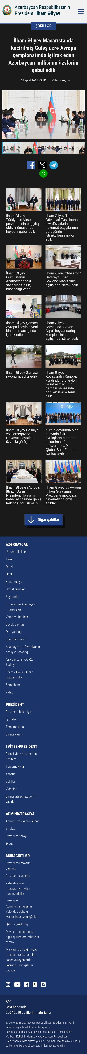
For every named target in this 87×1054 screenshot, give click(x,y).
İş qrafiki (11, 719)
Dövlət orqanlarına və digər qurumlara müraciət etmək (22, 937)
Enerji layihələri (16, 639)
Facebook (26, 984)
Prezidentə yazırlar (18, 876)
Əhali (9, 574)
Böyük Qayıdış (15, 624)
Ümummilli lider (16, 552)
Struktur (11, 828)
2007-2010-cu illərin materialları (29, 1012)
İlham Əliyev (47, 13)
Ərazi (9, 567)
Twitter (35, 984)
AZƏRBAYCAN (17, 544)
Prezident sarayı (16, 836)
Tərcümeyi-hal (15, 727)
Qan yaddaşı (14, 632)
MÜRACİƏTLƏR (18, 855)
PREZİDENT (15, 704)
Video (9, 692)
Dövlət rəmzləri (15, 589)
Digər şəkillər (48, 519)
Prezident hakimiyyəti (20, 712)
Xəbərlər (11, 774)
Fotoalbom (13, 685)
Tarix (9, 559)
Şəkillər (10, 781)
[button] (82, 114)
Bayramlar (12, 597)
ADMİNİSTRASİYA (20, 814)
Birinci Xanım (14, 734)
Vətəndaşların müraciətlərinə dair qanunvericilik (18, 888)
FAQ (9, 1001)
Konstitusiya (14, 582)
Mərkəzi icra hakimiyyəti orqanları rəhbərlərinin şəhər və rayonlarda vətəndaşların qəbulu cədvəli (21, 959)
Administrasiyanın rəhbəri (22, 821)
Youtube (17, 984)
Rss (43, 984)
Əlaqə (9, 843)
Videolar (11, 789)
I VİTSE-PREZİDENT (21, 746)
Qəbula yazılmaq (17, 924)
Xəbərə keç (59, 80)
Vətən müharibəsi (17, 617)
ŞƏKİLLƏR (43, 26)
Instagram (8, 984)
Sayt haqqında (16, 1007)
